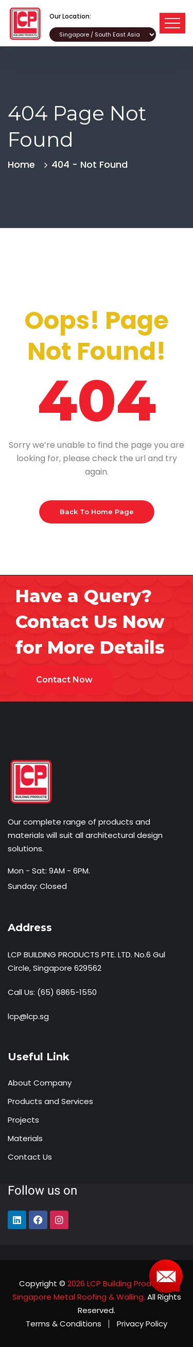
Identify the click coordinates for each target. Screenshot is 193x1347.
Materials (25, 1138)
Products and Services (50, 1101)
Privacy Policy (142, 1323)
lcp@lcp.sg (28, 1016)
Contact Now (64, 680)
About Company (40, 1082)
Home (24, 164)
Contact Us (30, 1156)
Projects (23, 1119)
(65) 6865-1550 (67, 992)
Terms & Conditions (63, 1323)
